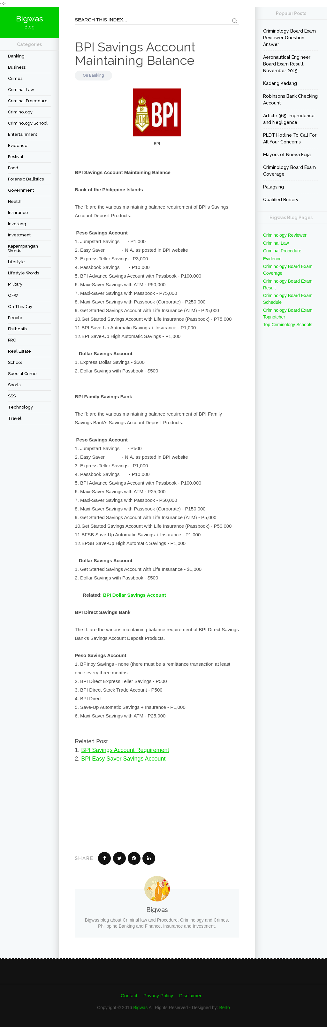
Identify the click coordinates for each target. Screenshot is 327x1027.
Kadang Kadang (280, 83)
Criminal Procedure (28, 100)
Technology (20, 407)
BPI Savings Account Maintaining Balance (135, 53)
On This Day (20, 306)
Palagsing (273, 186)
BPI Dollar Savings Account (134, 595)
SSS (12, 396)
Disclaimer (190, 995)
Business (17, 67)
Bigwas (140, 1007)
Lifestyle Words (23, 273)
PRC (12, 340)
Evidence (17, 145)
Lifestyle (16, 261)
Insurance (18, 212)
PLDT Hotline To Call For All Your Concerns (289, 138)
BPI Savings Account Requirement (125, 750)
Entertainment (22, 134)
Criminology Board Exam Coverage (289, 171)
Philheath (17, 328)
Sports (14, 384)
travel (14, 418)
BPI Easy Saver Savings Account (123, 758)
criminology (20, 112)
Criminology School (28, 123)
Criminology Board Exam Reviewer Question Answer (289, 37)
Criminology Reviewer (285, 235)
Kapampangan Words (23, 248)
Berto (224, 1007)
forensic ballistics (26, 179)
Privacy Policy (158, 995)
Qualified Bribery (281, 199)
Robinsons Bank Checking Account (290, 99)
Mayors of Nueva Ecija (287, 154)
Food (13, 167)
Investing (17, 223)
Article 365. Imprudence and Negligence (289, 119)
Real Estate (19, 351)
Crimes (15, 78)
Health (14, 201)
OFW (13, 295)
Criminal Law (21, 89)
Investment (19, 235)
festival (15, 156)
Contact (129, 995)
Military (15, 284)
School (15, 362)
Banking (16, 56)
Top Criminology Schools (287, 324)
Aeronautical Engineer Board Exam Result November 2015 (286, 64)
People (15, 317)
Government (21, 190)
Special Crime (22, 373)
